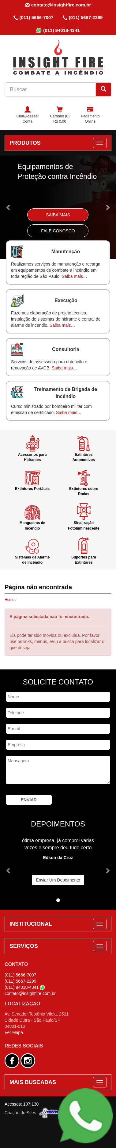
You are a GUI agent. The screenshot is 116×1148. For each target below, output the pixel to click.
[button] (8, 207)
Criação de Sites (20, 1112)
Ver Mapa (14, 1032)
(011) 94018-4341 (58, 30)
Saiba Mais (58, 214)
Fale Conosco (58, 230)
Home (9, 600)
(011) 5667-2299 (83, 17)
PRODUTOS (25, 143)
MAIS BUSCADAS (32, 1082)
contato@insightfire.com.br (58, 4)
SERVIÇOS (23, 946)
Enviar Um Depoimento (58, 880)
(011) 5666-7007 (33, 17)
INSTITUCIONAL (30, 924)
